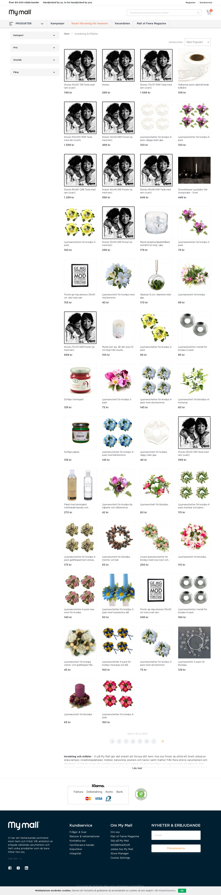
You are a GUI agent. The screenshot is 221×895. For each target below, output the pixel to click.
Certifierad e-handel (82, 845)
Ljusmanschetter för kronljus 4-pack (194, 138)
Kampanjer (57, 23)
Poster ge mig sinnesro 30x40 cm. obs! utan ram (79, 296)
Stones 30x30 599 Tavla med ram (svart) (193, 453)
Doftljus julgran (71, 452)
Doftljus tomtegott (74, 400)
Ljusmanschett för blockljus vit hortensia (193, 401)
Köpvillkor (76, 849)
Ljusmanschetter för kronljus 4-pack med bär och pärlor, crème (194, 506)
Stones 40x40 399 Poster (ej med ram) (117, 191)
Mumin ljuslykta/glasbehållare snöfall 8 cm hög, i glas (155, 243)
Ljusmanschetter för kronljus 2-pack (194, 243)
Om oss (115, 832)
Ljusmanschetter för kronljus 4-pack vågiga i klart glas (156, 138)
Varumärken (122, 23)
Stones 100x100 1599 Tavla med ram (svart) (78, 138)
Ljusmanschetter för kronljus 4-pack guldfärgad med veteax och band (80, 559)
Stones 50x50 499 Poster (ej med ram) (117, 138)
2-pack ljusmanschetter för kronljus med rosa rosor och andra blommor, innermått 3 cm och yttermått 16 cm (156, 559)
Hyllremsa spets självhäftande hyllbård (193, 86)
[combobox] (164, 12)
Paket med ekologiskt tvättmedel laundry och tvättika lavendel (76, 506)
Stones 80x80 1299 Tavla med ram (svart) (79, 191)
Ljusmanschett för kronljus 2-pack (117, 401)
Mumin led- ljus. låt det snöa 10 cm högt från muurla (117, 348)
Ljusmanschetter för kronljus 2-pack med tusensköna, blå (118, 611)
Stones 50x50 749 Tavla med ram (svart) (79, 86)
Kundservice (206, 3)
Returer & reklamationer (85, 836)
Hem (66, 34)
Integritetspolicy (166, 891)
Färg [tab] (16, 72)
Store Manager (119, 853)
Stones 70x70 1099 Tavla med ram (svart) (156, 86)
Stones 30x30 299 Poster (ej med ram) (117, 243)
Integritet (75, 853)
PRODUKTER (26, 23)
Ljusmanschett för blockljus (154, 505)
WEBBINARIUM (120, 845)
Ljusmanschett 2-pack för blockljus (191, 663)
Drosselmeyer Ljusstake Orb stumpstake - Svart (192, 191)
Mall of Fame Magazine (151, 23)
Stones (105, 85)
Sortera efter (176, 42)
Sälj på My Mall (119, 841)
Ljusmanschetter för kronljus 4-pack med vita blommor (156, 401)
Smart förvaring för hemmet (89, 23)
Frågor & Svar (78, 832)
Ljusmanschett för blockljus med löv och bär (116, 558)
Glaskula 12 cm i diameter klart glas (155, 296)
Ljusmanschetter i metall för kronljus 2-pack (192, 348)
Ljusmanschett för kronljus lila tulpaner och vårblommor (117, 506)
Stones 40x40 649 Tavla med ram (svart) (155, 191)
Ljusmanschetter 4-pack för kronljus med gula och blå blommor (116, 664)
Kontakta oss (78, 841)
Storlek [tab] (17, 60)
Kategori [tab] (18, 35)
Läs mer (15, 859)
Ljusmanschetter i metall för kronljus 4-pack (192, 611)
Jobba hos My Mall (121, 849)
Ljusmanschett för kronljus (191, 295)
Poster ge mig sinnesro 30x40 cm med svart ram (155, 611)
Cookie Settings (120, 858)
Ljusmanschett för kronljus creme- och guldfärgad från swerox (78, 664)
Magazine (190, 3)
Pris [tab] (15, 48)
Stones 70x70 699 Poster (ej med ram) (79, 348)
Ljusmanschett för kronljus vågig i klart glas (153, 453)
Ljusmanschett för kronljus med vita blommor (118, 296)
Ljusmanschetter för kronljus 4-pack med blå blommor (118, 453)
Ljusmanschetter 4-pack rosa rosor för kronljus (79, 611)
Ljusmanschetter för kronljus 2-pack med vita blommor (156, 663)
